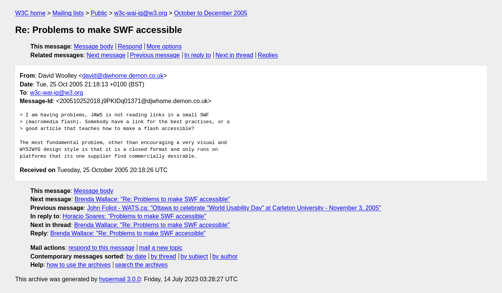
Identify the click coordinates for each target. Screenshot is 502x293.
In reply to (197, 55)
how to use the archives (79, 265)
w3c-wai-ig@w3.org (140, 13)
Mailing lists (68, 13)
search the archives (141, 265)
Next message (106, 55)
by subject (194, 256)
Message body (93, 46)
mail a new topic (161, 247)
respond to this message (101, 247)
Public (99, 13)
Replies (268, 55)
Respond (130, 46)
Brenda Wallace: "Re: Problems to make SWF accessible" (152, 199)
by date (136, 256)
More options (164, 46)
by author (225, 256)
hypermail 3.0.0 (119, 279)
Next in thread (234, 55)
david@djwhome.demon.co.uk (123, 75)
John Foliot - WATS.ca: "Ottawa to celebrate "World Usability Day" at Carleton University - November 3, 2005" (234, 208)
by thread (163, 256)
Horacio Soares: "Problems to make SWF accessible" (134, 216)
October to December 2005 (210, 13)
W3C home (30, 13)
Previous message (155, 55)
